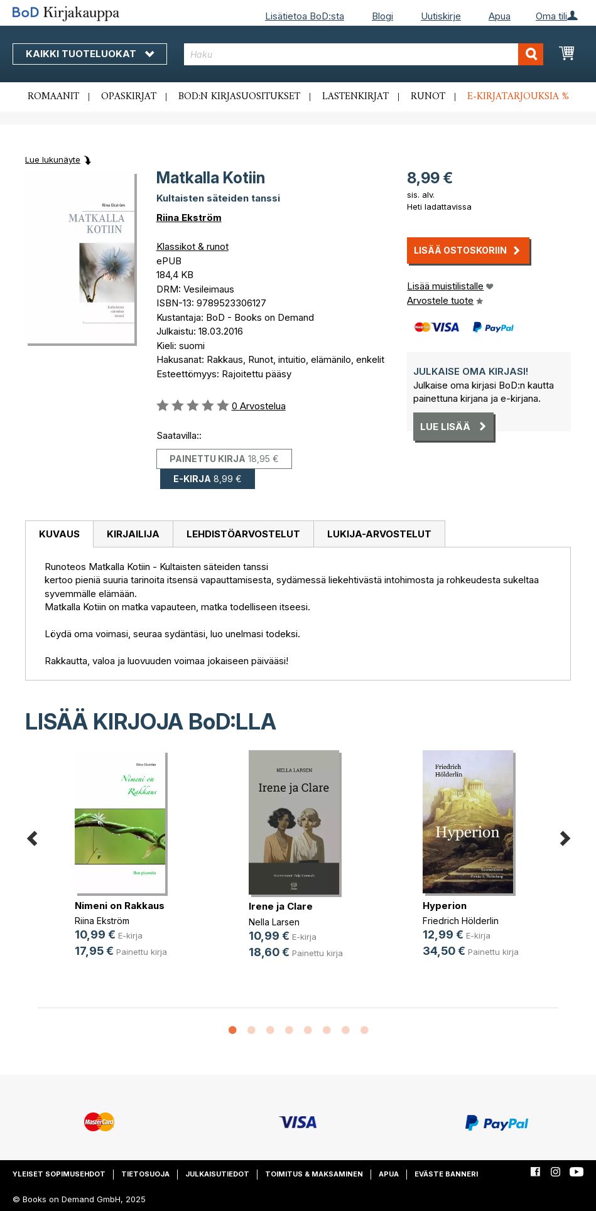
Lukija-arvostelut (379, 534)
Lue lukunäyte (52, 159)
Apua (500, 16)
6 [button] (326, 1031)
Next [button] (564, 836)
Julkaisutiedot (217, 1174)
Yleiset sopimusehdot (59, 1174)
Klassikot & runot (192, 246)
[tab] (59, 534)
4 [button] (289, 1031)
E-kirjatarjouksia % (518, 96)
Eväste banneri (446, 1174)
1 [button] (232, 1031)
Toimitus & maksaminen (314, 1174)
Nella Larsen (274, 922)
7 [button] (345, 1031)
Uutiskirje (441, 16)
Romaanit (53, 96)
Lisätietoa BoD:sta (304, 16)
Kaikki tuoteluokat (90, 54)
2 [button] (251, 1031)
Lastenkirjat (355, 96)
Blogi (382, 16)
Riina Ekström (189, 217)
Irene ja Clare (281, 906)
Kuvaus (59, 534)
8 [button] (364, 1031)
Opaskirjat (128, 96)
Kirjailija (133, 534)
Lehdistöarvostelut (243, 534)
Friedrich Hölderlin (461, 920)
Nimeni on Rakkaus (120, 906)
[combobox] (364, 54)
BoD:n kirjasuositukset (239, 96)
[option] (125, 864)
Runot (428, 96)
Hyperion (445, 906)
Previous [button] (31, 836)
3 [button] (270, 1031)
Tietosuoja (145, 1174)
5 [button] (307, 1031)
